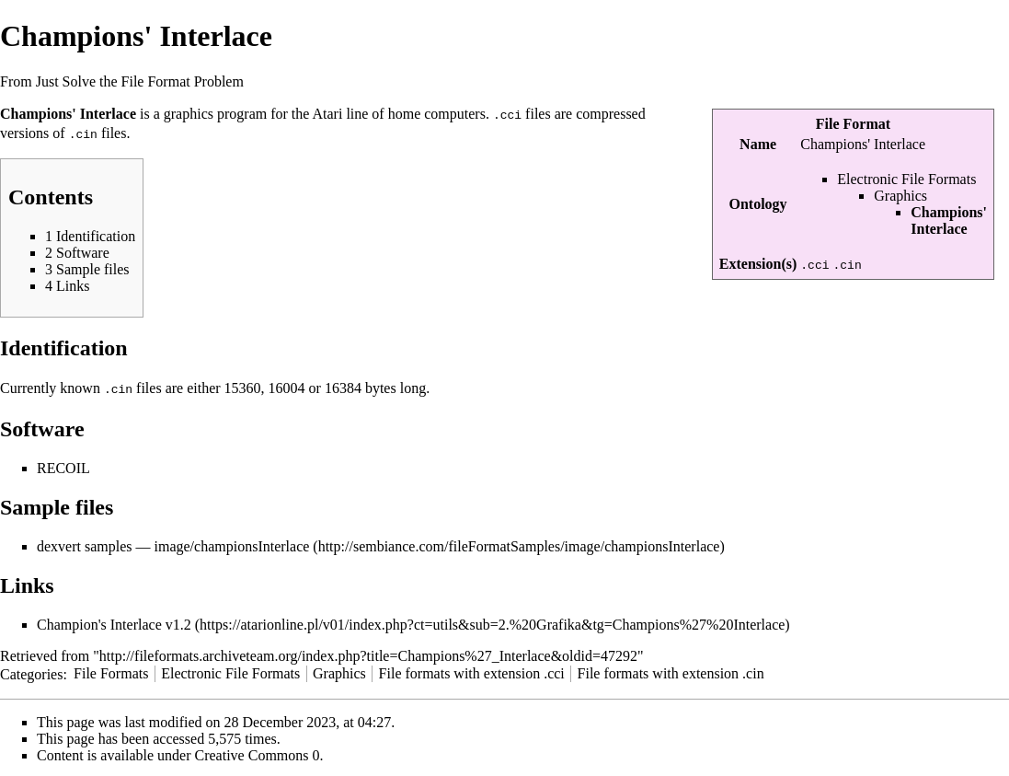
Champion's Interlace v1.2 (114, 622)
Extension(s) (758, 264)
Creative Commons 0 (257, 752)
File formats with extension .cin (671, 670)
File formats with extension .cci (472, 670)
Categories (31, 670)
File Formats (111, 670)
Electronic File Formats (906, 179)
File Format (853, 124)
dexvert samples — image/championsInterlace (173, 543)
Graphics (900, 195)
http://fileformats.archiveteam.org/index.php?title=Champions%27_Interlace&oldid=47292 (368, 653)
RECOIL (63, 465)
